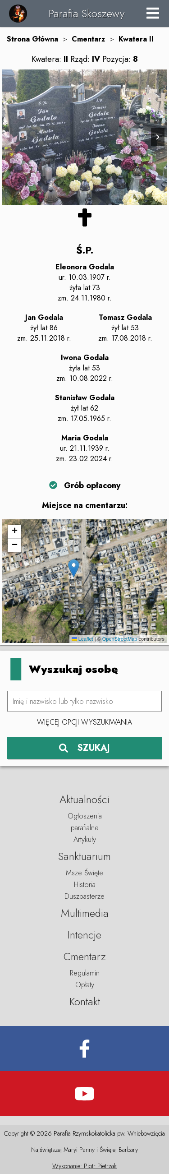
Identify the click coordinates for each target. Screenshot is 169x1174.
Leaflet (82, 639)
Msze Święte (84, 873)
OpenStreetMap (119, 639)
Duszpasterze (84, 896)
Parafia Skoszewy (86, 13)
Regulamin (85, 973)
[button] (73, 568)
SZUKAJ (84, 747)
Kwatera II (136, 39)
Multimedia (85, 913)
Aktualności (84, 799)
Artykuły (84, 839)
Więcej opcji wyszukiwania (84, 722)
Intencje (84, 935)
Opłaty (84, 985)
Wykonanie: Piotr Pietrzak (84, 1165)
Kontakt (84, 1001)
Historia (85, 884)
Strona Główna (32, 39)
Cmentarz (88, 39)
